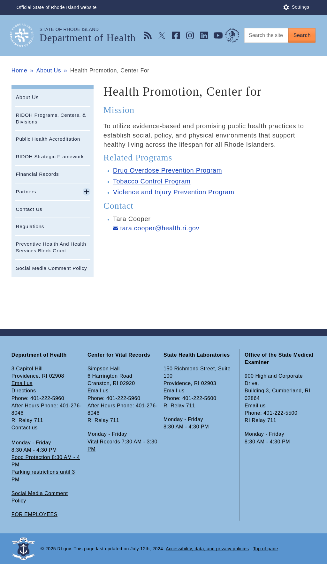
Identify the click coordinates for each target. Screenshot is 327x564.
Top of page (265, 548)
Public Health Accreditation (48, 139)
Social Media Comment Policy (51, 268)
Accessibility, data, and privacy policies (207, 548)
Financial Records (37, 174)
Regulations (30, 226)
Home (19, 70)
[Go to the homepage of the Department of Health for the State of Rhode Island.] (25, 35)
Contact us (24, 427)
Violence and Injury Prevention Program (173, 192)
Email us (22, 383)
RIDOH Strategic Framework (50, 156)
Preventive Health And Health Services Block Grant (51, 247)
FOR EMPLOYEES (34, 514)
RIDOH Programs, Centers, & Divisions (51, 118)
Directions (23, 390)
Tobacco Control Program (152, 181)
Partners (26, 191)
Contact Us (29, 209)
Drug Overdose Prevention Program (167, 170)
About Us (48, 70)
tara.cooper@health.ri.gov (159, 228)
